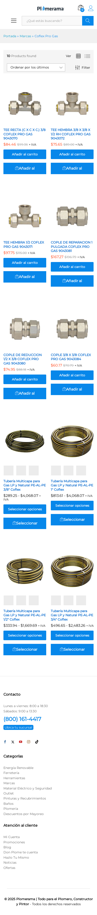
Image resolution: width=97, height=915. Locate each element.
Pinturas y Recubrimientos (24, 798)
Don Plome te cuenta (20, 852)
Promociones (14, 842)
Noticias (9, 862)
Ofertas (9, 868)
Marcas (25, 36)
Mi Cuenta (11, 837)
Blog (7, 847)
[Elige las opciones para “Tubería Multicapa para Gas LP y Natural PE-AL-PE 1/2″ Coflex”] (24, 649)
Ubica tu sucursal (18, 727)
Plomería (10, 809)
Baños (8, 804)
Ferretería (11, 773)
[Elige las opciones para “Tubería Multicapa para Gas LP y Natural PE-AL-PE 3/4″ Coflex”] (72, 649)
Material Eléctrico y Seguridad (27, 788)
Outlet (8, 793)
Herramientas (14, 778)
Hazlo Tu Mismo (16, 857)
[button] (24, 168)
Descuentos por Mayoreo (23, 814)
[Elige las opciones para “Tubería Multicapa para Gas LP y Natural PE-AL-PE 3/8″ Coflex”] (24, 523)
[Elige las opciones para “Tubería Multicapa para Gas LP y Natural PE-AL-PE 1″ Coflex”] (72, 519)
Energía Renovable (18, 768)
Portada (9, 36)
